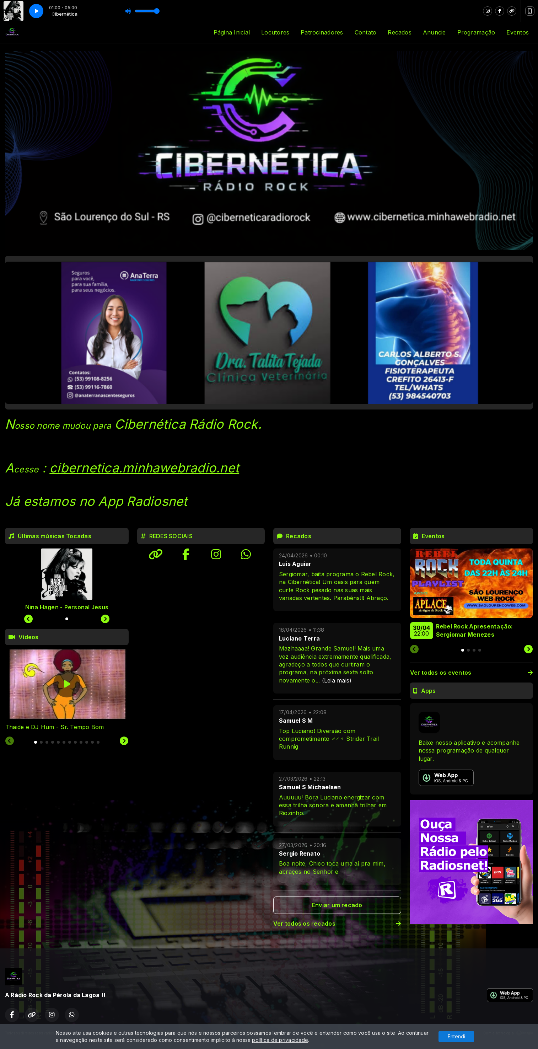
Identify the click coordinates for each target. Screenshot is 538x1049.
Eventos (517, 32)
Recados (399, 32)
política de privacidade (280, 1040)
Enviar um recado (337, 905)
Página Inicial (232, 32)
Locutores (275, 32)
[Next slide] (124, 741)
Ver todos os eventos (471, 672)
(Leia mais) (337, 680)
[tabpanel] (66, 690)
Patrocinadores (322, 32)
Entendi (456, 1036)
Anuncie (434, 32)
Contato (366, 32)
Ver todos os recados (337, 923)
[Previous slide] (9, 741)
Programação (476, 32)
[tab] (35, 742)
